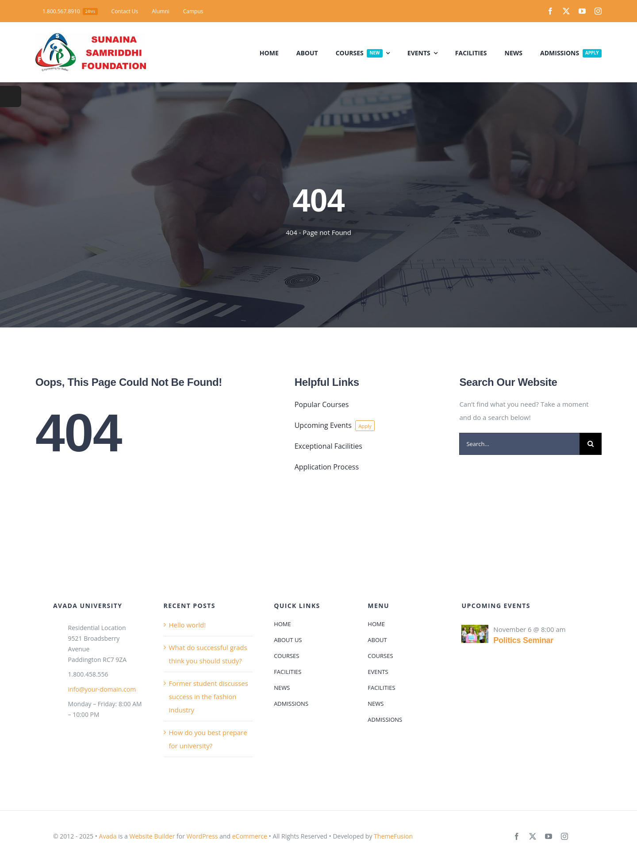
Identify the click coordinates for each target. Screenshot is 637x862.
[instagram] (598, 11)
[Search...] (519, 444)
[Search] (590, 444)
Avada (108, 836)
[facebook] (550, 11)
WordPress (202, 836)
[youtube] (582, 11)
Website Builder (152, 836)
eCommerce (249, 836)
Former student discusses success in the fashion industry (208, 696)
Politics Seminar (523, 640)
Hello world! (187, 624)
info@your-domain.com (102, 689)
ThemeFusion (393, 836)
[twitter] (566, 11)
